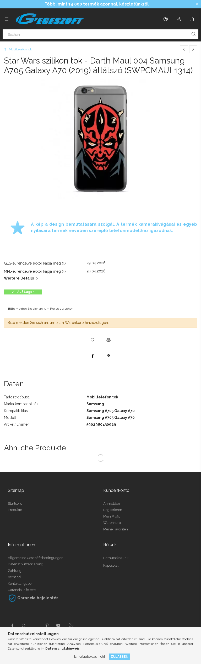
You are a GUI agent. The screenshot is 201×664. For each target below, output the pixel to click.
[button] (93, 340)
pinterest (46, 625)
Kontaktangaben (21, 584)
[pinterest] (108, 356)
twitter (35, 625)
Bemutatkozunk (115, 558)
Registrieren (112, 510)
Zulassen (119, 656)
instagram (23, 625)
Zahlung (14, 571)
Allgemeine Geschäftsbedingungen (35, 558)
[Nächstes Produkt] (193, 49)
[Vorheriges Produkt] (184, 49)
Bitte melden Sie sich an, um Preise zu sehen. (41, 308)
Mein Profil (111, 516)
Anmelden (111, 503)
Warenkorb (112, 523)
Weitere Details (19, 278)
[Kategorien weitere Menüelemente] (6, 19)
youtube (58, 625)
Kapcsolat (110, 565)
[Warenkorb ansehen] (191, 19)
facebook (12, 625)
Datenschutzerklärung (25, 564)
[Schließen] (197, 4)
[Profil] (178, 19)
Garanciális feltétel (22, 590)
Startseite (15, 503)
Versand (14, 577)
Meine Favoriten (115, 529)
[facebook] (93, 356)
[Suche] (193, 34)
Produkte (15, 510)
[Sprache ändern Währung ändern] (165, 19)
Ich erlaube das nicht (89, 656)
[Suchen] (100, 34)
